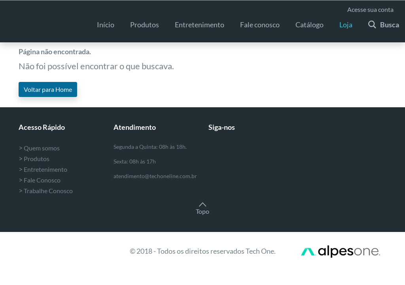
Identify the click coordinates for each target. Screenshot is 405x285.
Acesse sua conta (370, 9)
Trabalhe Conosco (46, 190)
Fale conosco (260, 24)
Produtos (144, 24)
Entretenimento (43, 169)
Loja (345, 24)
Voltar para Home (48, 89)
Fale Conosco (40, 180)
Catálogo (309, 24)
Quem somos (39, 148)
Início (105, 24)
